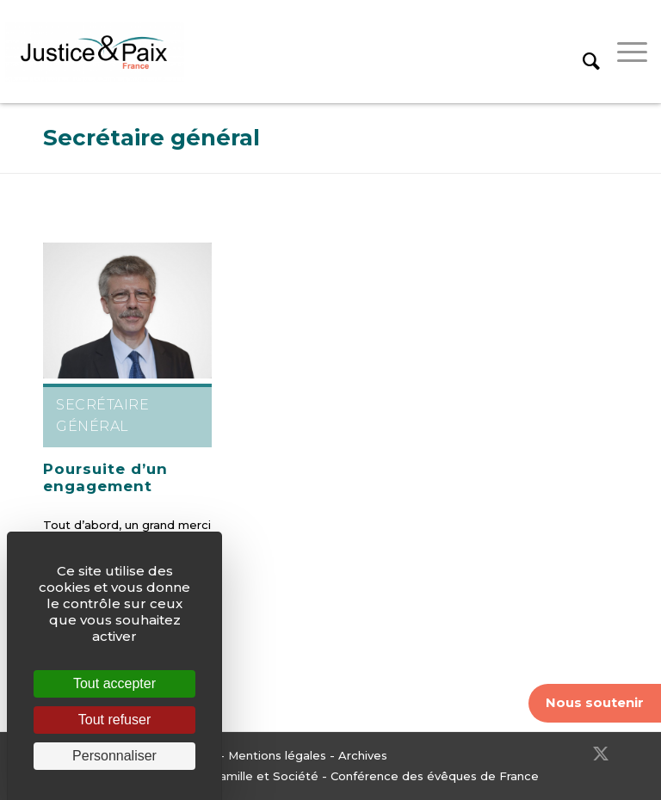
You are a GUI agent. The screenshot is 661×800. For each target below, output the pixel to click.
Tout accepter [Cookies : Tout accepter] (114, 683)
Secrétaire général (151, 137)
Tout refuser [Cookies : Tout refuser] (114, 719)
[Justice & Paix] (94, 51)
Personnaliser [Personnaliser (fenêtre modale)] (114, 755)
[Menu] (623, 51)
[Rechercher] (582, 51)
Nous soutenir (595, 702)
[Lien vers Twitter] (601, 753)
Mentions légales (277, 755)
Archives (362, 755)
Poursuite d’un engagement (105, 477)
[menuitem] (582, 51)
